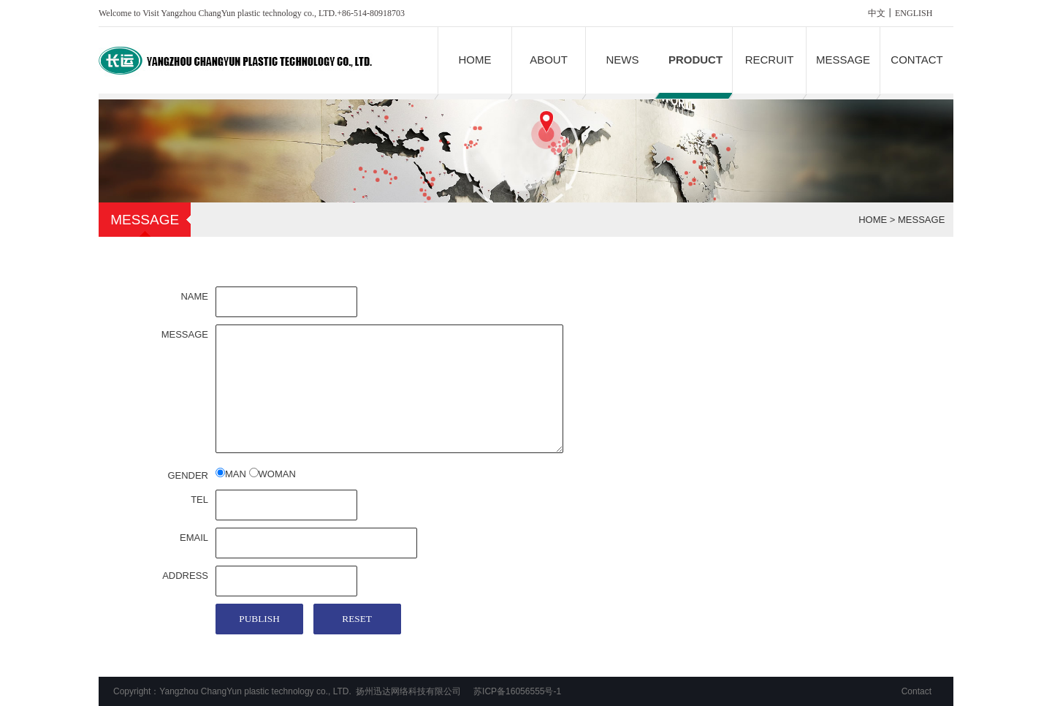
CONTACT (916, 59)
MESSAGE (843, 59)
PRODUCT (695, 59)
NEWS (622, 59)
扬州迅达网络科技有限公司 (408, 691)
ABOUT (549, 59)
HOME (475, 59)
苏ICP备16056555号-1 (517, 691)
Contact (916, 691)
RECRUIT (769, 59)
